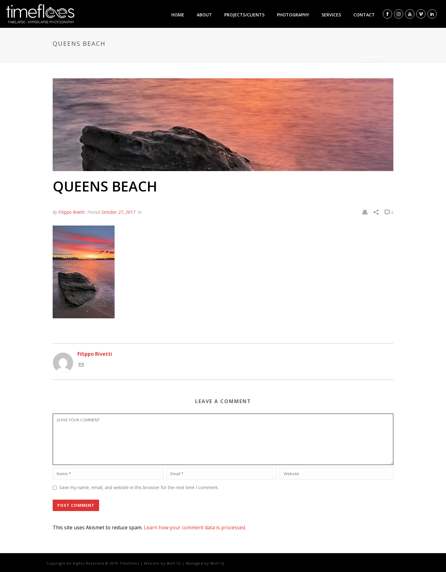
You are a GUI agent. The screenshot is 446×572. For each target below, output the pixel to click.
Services (331, 15)
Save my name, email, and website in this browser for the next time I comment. (139, 487)
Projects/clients (244, 15)
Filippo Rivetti (71, 212)
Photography (293, 15)
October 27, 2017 (118, 212)
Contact (364, 15)
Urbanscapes (342, 56)
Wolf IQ (174, 563)
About (204, 15)
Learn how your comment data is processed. (195, 527)
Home (177, 15)
